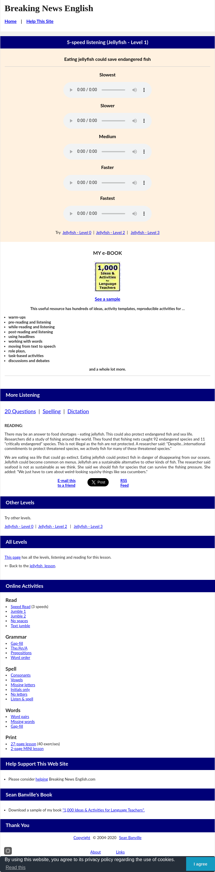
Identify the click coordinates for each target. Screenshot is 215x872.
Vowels (17, 679)
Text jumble (20, 625)
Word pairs (20, 716)
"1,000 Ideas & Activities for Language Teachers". (103, 810)
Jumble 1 (18, 611)
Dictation (78, 411)
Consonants (21, 675)
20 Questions (20, 411)
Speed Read (21, 606)
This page (13, 557)
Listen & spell (22, 699)
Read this (16, 867)
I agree (200, 864)
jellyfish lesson (42, 565)
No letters (19, 694)
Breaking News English (49, 8)
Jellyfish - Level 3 (145, 232)
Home (11, 21)
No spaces (19, 620)
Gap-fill (17, 643)
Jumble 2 (18, 616)
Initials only (20, 689)
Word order (20, 657)
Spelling (52, 411)
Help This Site (39, 21)
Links (120, 852)
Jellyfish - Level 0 (76, 232)
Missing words (23, 721)
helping (42, 779)
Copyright (82, 837)
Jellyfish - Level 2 (110, 232)
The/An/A (19, 648)
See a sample (107, 299)
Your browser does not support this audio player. (107, 90)
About (95, 852)
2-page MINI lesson (27, 748)
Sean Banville (130, 837)
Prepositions (21, 652)
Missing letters (23, 684)
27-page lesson (23, 744)
